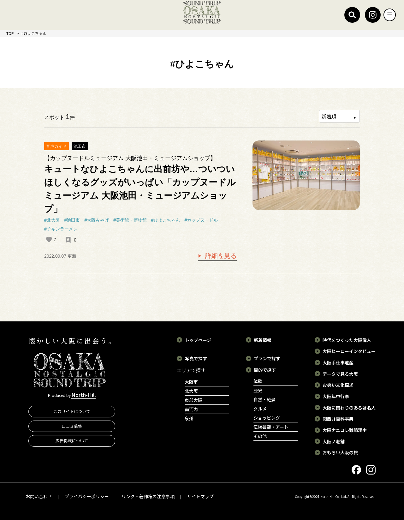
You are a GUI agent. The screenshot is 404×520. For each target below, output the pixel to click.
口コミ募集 (72, 428)
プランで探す (267, 358)
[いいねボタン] (49, 239)
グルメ (260, 408)
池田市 (80, 146)
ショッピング (266, 417)
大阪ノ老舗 (334, 441)
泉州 (189, 418)
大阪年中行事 (336, 396)
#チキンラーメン (61, 228)
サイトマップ (200, 496)
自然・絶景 (264, 399)
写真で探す (196, 358)
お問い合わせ (39, 496)
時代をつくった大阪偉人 (347, 340)
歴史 (257, 390)
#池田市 (72, 220)
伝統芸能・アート (270, 426)
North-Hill (83, 395)
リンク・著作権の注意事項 (148, 496)
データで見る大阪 (340, 373)
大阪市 (191, 382)
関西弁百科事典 (338, 418)
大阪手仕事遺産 (338, 362)
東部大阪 (193, 400)
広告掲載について (72, 442)
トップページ (198, 340)
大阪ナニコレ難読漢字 (345, 430)
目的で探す (265, 369)
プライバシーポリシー (87, 496)
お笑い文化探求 (338, 384)
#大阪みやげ (96, 220)
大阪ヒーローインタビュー (349, 351)
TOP (10, 33)
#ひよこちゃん (165, 220)
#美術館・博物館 (130, 220)
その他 (260, 436)
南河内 (191, 409)
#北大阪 (52, 220)
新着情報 (262, 340)
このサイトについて (71, 413)
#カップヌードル (201, 220)
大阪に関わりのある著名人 (349, 407)
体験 (257, 381)
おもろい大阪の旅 (340, 452)
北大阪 (191, 391)
